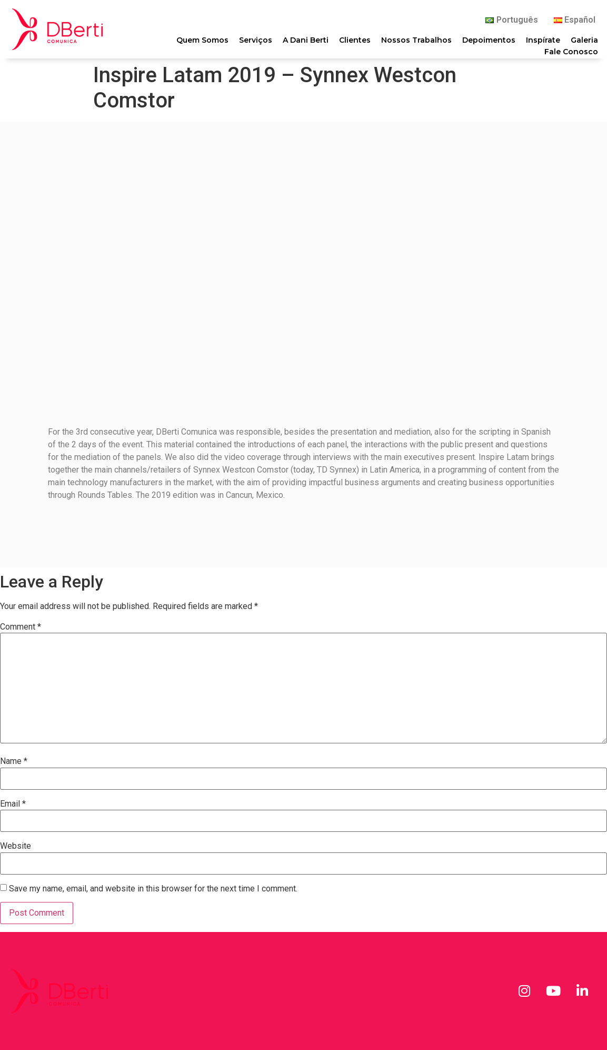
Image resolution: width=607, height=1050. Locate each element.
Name (13, 761)
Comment (20, 627)
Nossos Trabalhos (416, 40)
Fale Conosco (571, 51)
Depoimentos (488, 40)
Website (15, 846)
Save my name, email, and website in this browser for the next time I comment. (153, 889)
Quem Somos (202, 40)
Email (13, 804)
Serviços (255, 40)
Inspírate (543, 40)
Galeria (584, 40)
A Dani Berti (306, 40)
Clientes (355, 40)
